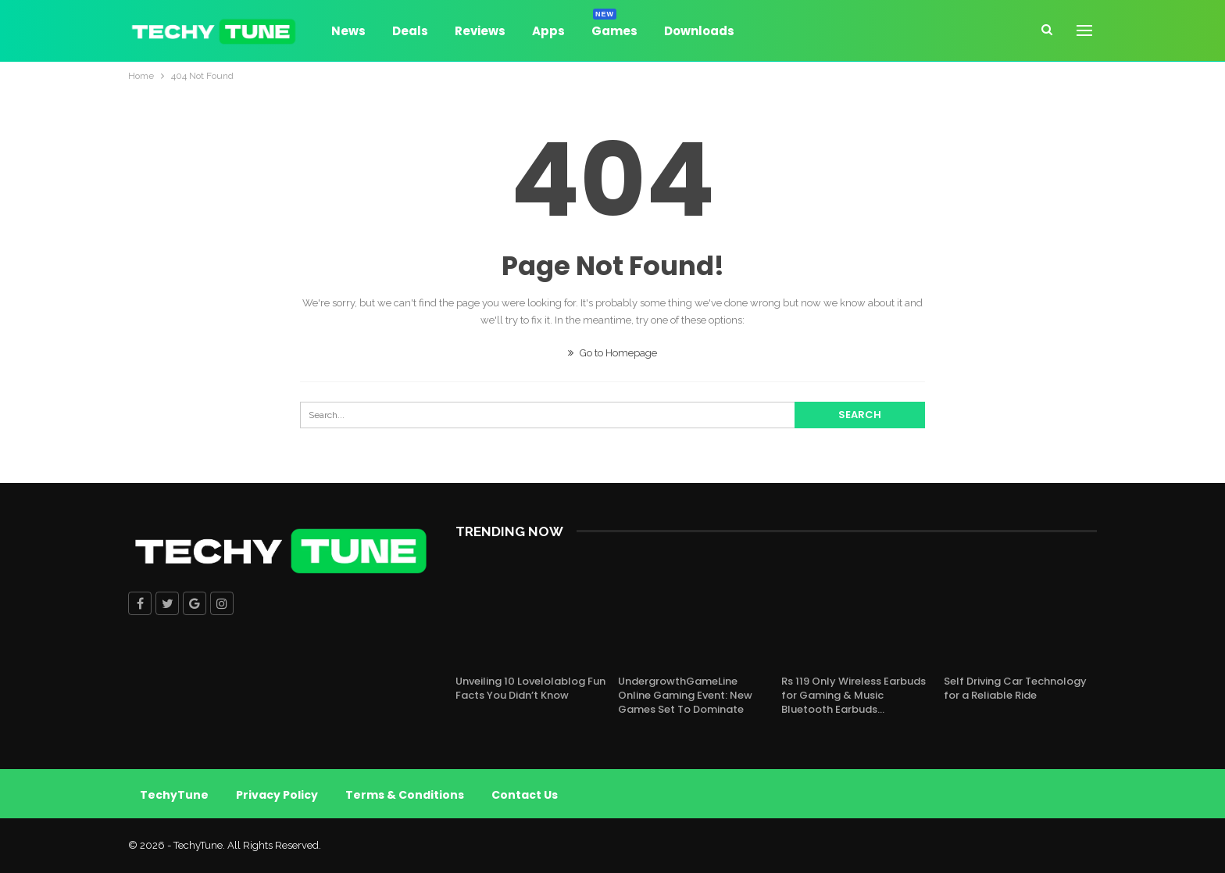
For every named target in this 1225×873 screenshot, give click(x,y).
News (348, 31)
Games (614, 28)
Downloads (699, 31)
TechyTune (174, 795)
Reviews (480, 31)
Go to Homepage (612, 353)
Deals (410, 31)
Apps (548, 31)
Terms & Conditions (404, 795)
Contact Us (524, 795)
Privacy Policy (277, 795)
